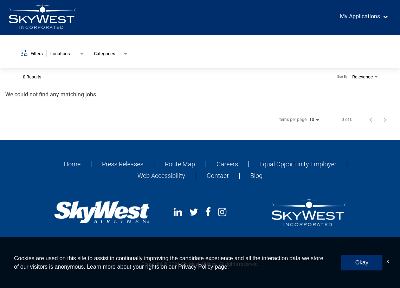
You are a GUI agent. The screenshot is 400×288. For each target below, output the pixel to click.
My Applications (360, 16)
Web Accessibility (161, 176)
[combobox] (67, 54)
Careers (227, 164)
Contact (218, 176)
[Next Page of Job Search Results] (385, 120)
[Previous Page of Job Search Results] (371, 120)
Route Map (180, 164)
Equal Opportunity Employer (297, 164)
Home (72, 164)
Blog (256, 176)
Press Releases (122, 164)
